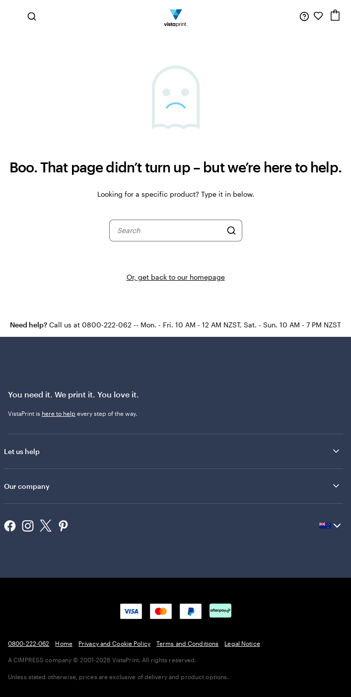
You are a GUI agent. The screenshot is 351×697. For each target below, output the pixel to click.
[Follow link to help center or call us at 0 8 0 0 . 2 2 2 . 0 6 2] (304, 15)
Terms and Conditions (187, 643)
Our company (172, 486)
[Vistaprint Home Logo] (175, 16)
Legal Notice (242, 643)
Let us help (172, 451)
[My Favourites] (318, 16)
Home (63, 643)
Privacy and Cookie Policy (114, 643)
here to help (58, 413)
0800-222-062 (28, 643)
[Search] (231, 230)
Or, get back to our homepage (176, 277)
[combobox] (169, 230)
